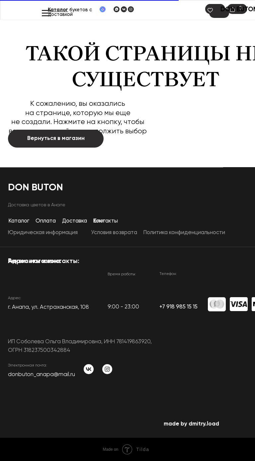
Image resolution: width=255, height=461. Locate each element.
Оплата (46, 221)
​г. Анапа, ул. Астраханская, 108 (48, 307)
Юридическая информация (43, 232)
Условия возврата (114, 232)
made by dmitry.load (191, 424)
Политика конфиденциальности (184, 232)
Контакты (105, 221)
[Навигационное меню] (46, 13)
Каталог (58, 10)
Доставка (74, 221)
